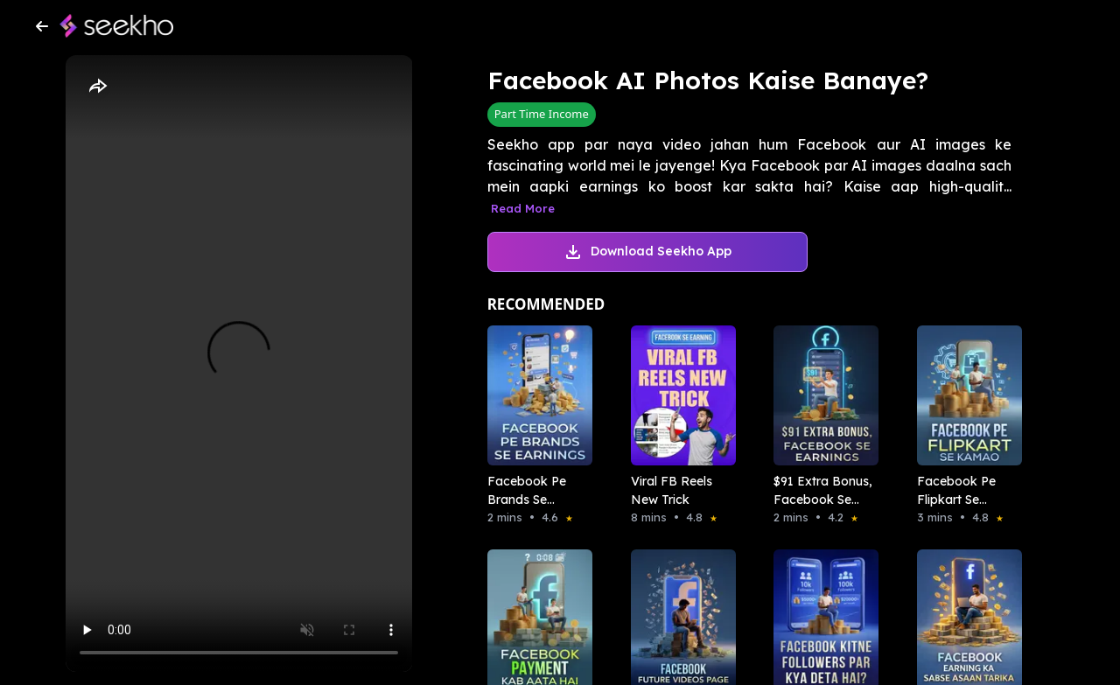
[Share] (97, 86)
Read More (523, 208)
